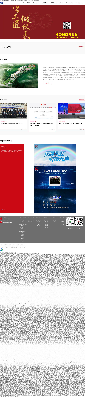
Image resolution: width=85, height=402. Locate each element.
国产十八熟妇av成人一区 (42, 281)
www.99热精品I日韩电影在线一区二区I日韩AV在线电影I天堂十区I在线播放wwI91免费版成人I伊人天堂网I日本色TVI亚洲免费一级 (19, 0)
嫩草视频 (1, 388)
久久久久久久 (48, 269)
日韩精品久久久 (63, 369)
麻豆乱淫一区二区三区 (79, 312)
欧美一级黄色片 (39, 340)
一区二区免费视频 (76, 342)
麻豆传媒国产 (16, 337)
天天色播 (75, 259)
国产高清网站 (17, 274)
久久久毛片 (63, 279)
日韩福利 (31, 279)
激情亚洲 (72, 320)
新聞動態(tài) (45, 2)
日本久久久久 (19, 281)
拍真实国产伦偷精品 (30, 281)
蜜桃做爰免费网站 (18, 315)
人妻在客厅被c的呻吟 (49, 366)
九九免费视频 (21, 337)
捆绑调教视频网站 (57, 332)
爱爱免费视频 (12, 304)
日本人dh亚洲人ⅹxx (67, 344)
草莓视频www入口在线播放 (24, 346)
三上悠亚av (60, 278)
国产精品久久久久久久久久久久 (25, 268)
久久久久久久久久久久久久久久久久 (12, 330)
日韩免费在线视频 (59, 262)
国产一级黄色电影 (27, 269)
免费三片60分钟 (22, 288)
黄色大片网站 (6, 308)
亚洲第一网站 (12, 267)
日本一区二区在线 (28, 383)
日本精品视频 (54, 337)
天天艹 (37, 383)
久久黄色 (75, 273)
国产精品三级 (55, 324)
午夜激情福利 (47, 330)
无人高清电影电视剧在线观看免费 (38, 333)
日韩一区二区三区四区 (78, 372)
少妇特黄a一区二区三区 (66, 281)
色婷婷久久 (12, 255)
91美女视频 (70, 319)
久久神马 (59, 307)
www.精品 (72, 314)
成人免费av (57, 270)
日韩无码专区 (31, 287)
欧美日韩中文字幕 (69, 369)
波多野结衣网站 (17, 306)
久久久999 (42, 282)
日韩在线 (57, 395)
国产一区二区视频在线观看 (28, 263)
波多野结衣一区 (52, 315)
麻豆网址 (30, 371)
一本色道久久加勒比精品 (28, 262)
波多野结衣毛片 (18, 261)
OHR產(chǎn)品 (81, 46)
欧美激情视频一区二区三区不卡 (67, 304)
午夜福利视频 (39, 310)
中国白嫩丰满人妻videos (14, 276)
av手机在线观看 (74, 345)
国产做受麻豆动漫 (38, 275)
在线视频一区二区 (3, 272)
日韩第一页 (58, 287)
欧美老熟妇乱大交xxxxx (17, 317)
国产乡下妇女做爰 (14, 342)
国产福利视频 (6, 335)
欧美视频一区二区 (68, 309)
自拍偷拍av (55, 260)
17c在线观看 (4, 256)
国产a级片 (59, 314)
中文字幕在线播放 (59, 391)
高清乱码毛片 (35, 281)
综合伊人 (62, 269)
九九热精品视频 (41, 323)
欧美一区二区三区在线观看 (50, 326)
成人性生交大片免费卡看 (79, 364)
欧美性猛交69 (55, 378)
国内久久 (40, 314)
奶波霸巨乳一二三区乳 (47, 313)
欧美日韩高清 (64, 260)
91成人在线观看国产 (34, 392)
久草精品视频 (9, 345)
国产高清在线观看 (30, 317)
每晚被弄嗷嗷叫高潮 (13, 379)
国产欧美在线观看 (15, 321)
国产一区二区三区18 (39, 273)
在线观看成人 (46, 255)
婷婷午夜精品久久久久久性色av (34, 288)
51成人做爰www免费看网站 (46, 262)
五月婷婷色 (31, 303)
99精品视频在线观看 (8, 338)
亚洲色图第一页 (3, 345)
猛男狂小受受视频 (70, 368)
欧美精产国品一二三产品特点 (31, 254)
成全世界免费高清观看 (36, 261)
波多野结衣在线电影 (65, 262)
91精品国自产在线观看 (15, 396)
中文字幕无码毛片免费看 (72, 257)
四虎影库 (50, 337)
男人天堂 (67, 329)
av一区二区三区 (56, 255)
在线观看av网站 (61, 395)
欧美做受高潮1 (51, 263)
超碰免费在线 (34, 263)
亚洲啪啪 (49, 312)
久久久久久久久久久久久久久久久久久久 (76, 281)
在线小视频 (2, 391)
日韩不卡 (25, 310)
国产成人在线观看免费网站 (31, 309)
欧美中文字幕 (82, 333)
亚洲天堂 (83, 325)
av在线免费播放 (44, 345)
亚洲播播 (31, 362)
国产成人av (50, 268)
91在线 (2, 360)
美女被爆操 (71, 301)
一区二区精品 (10, 260)
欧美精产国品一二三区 (5, 336)
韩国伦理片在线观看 (64, 287)
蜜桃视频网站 (74, 268)
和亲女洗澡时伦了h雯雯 (69, 326)
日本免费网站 (31, 261)
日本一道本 (30, 321)
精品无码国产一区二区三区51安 (44, 286)
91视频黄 (80, 369)
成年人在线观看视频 (6, 331)
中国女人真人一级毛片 (12, 325)
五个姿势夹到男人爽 (45, 287)
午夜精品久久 (61, 338)
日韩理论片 (43, 311)
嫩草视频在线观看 (64, 320)
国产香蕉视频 (49, 256)
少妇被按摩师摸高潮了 (4, 285)
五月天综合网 (69, 336)
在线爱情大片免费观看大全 (76, 270)
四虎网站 (83, 395)
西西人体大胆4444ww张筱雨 (55, 274)
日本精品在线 (80, 282)
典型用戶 (22, 228)
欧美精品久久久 (12, 324)
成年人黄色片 (57, 386)
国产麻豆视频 (8, 383)
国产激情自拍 (13, 322)
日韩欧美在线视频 (62, 286)
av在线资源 (35, 274)
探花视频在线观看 (61, 380)
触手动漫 (39, 311)
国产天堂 (10, 371)
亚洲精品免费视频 (12, 277)
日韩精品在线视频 (73, 303)
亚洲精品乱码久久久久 (52, 301)
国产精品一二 (34, 304)
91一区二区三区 (49, 277)
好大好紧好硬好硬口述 (39, 308)
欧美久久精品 (37, 334)
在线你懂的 (7, 316)
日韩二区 (70, 262)
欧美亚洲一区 (71, 273)
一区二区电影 (2, 322)
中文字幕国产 (62, 268)
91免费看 (66, 272)
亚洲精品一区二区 (7, 265)
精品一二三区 (23, 257)
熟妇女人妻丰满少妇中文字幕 (44, 317)
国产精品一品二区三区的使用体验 (73, 328)
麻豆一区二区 (54, 254)
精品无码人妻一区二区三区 (52, 333)
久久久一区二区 (69, 258)
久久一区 (83, 377)
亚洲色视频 (51, 331)
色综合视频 (27, 376)
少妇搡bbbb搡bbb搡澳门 (5, 286)
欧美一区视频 (48, 381)
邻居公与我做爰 (50, 342)
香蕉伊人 (33, 302)
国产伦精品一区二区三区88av (23, 327)
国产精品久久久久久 (31, 264)
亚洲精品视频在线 (48, 278)
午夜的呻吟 (39, 257)
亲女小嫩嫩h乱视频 (77, 368)
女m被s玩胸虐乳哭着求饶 (52, 287)
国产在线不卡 (35, 388)
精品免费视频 (61, 305)
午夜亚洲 (39, 388)
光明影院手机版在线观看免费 (66, 377)
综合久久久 (17, 280)
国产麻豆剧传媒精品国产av (55, 271)
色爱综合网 (2, 335)
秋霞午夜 (3, 266)
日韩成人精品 (37, 368)
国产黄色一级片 (23, 315)
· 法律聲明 (13, 244)
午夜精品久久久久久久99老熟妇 (57, 282)
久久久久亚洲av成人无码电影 (38, 276)
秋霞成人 (17, 308)
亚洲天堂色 (37, 376)
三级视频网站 (81, 274)
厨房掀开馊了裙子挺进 (44, 283)
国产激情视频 (83, 385)
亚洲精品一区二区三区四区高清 (57, 283)
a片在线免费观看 (45, 258)
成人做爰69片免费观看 (46, 335)
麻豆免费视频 (66, 343)
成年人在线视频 (80, 266)
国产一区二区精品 (10, 270)
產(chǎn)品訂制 (30, 221)
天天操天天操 (76, 320)
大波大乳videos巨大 (24, 283)
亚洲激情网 (55, 319)
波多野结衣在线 (73, 264)
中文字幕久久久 (49, 376)
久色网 (44, 314)
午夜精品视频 (17, 314)
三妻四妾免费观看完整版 (39, 390)
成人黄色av (14, 259)
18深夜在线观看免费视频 (51, 257)
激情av (41, 325)
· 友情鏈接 (17, 244)
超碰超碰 (33, 275)
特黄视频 (71, 261)
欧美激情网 (12, 383)
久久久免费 (26, 261)
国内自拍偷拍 (24, 387)
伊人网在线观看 (29, 267)
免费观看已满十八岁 (10, 334)
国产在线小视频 (78, 309)
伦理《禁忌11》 (43, 254)
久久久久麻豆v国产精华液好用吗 (25, 282)
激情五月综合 (65, 323)
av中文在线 (80, 377)
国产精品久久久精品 (9, 341)
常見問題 (46, 224)
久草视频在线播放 (59, 325)
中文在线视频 (49, 279)
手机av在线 (52, 332)
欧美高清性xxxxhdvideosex (36, 371)
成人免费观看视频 (72, 374)
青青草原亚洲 (71, 277)
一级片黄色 (7, 310)
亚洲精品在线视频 (34, 258)
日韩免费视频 (40, 335)
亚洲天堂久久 (5, 396)
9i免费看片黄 (78, 268)
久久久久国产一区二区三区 (24, 343)
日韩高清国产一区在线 (48, 282)
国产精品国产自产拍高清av (34, 379)
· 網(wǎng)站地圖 (4, 244)
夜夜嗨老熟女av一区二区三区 (27, 256)
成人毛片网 (32, 324)
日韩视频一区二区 (31, 346)
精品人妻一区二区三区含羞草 (45, 264)
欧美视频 (50, 394)
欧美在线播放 (56, 305)
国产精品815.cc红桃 (54, 275)
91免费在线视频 (21, 262)
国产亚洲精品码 (42, 271)
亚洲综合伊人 (35, 303)
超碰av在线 (39, 326)
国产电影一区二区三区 (61, 393)
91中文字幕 (11, 364)
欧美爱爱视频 (80, 272)
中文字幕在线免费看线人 (66, 282)
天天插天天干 (63, 307)
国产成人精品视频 (3, 254)
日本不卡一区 (34, 321)
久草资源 (80, 314)
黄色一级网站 (26, 332)
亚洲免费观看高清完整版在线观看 (62, 333)
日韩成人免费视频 (13, 312)
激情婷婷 (63, 309)
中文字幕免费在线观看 (69, 342)
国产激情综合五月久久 (35, 361)
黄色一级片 (72, 337)
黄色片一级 (35, 279)
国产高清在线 (70, 323)
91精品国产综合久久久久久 (31, 284)
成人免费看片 (9, 333)
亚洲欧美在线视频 (68, 279)
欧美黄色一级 (7, 375)
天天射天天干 (78, 339)
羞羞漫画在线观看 (29, 360)
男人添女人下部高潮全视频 (47, 273)
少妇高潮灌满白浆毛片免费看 (21, 279)
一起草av (69, 263)
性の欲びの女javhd (17, 309)
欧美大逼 (56, 257)
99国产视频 (57, 259)
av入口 (69, 330)
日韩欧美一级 (16, 360)
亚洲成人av (60, 284)
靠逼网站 (54, 331)
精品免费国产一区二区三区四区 (50, 280)
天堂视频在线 (27, 318)
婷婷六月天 (52, 322)
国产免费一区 (9, 323)
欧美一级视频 (45, 377)
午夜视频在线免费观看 (66, 274)
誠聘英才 (61, 2)
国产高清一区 (65, 328)
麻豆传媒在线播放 (81, 310)
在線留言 (62, 222)
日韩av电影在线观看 (50, 267)
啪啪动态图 (53, 340)
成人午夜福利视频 (73, 376)
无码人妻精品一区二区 (32, 343)
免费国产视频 (6, 364)
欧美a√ (83, 275)
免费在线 (45, 367)
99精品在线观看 (52, 264)
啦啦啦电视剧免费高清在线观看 (62, 319)
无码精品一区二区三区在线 (12, 268)
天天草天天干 (66, 276)
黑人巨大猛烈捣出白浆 (6, 280)
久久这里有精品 (64, 285)
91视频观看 (40, 262)
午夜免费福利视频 (49, 281)
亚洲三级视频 (60, 379)
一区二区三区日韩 (77, 287)
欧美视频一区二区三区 (10, 361)
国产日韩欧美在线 (18, 362)
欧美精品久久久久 (78, 288)
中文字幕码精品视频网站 (48, 393)
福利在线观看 (33, 269)
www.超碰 (42, 261)
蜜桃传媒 (53, 321)
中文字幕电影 (45, 386)
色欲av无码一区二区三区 (65, 256)
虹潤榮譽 (22, 232)
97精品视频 (28, 387)
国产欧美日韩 (59, 256)
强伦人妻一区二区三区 (12, 335)
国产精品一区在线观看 (32, 272)
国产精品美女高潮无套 (54, 313)
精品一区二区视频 (13, 254)
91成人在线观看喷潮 (76, 285)
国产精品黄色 (82, 313)
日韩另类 (37, 286)
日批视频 (81, 254)
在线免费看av (41, 288)
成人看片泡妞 (59, 345)
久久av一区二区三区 (64, 288)
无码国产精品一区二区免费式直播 (18, 270)
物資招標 (62, 221)
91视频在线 (10, 308)
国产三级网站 (56, 267)
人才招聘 (54, 221)
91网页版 (7, 374)
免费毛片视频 (14, 378)
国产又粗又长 (10, 393)
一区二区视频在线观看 (72, 390)
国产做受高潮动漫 (31, 329)
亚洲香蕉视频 (53, 302)
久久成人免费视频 (49, 382)
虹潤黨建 (22, 241)
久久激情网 (35, 287)
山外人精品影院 (48, 332)
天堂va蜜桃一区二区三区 (78, 363)
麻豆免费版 (3, 316)
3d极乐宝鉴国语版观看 (36, 317)
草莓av (23, 269)
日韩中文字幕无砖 (5, 268)
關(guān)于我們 (26, 2)
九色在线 (61, 336)
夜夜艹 (45, 385)
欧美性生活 (44, 279)
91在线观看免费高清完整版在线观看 (43, 336)
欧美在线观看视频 (7, 276)
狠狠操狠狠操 (36, 330)
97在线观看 (12, 269)
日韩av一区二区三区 (46, 391)
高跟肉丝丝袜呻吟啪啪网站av (20, 333)
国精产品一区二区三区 (16, 395)
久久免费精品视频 (64, 315)
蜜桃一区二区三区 (53, 335)
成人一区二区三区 (75, 322)
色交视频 (6, 371)
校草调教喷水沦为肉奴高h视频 (32, 310)
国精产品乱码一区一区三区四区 (70, 321)
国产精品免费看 (14, 281)
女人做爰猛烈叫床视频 (67, 314)
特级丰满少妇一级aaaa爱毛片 (21, 384)
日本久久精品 (16, 269)
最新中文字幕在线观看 (61, 376)
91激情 (2, 308)
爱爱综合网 (28, 273)
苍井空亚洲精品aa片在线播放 (27, 277)
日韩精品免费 (2, 326)
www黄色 (67, 260)
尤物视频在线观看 (27, 308)
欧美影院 (1, 393)
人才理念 (54, 220)
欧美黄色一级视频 (27, 316)
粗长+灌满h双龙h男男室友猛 (73, 272)
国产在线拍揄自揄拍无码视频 (58, 323)
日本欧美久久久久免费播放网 (46, 310)
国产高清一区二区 (25, 272)
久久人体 (5, 330)
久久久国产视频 (11, 316)
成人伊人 (36, 326)
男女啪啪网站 (60, 374)
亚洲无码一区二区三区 (35, 325)
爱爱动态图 (41, 315)
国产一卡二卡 (83, 339)
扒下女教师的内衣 (37, 271)
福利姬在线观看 (58, 266)
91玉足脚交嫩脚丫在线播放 (48, 328)
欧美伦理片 (40, 302)
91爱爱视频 (37, 270)
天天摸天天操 (52, 286)
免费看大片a (80, 322)
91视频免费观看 (66, 269)
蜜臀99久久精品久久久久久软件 (15, 329)
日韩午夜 (54, 344)
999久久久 (67, 255)
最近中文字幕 (10, 259)
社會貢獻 (22, 234)
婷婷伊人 (30, 311)
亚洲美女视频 (38, 282)
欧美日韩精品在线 (79, 256)
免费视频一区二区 (43, 269)
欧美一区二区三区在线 (56, 277)
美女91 (70, 361)
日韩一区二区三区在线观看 (69, 311)
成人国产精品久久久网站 (14, 265)
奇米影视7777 (5, 304)
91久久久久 (8, 365)
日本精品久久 (32, 323)
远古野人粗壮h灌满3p (18, 361)
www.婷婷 (28, 305)
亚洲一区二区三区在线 (19, 322)
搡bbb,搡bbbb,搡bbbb (71, 379)
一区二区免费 (8, 342)
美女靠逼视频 (33, 265)
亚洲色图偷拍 (11, 286)
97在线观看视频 (28, 285)
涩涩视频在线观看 (61, 267)
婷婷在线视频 (55, 382)
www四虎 (69, 343)
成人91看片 (3, 383)
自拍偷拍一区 (27, 257)
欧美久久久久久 (26, 274)
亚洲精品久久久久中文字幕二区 (44, 368)
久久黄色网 (4, 283)
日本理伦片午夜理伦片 (75, 262)
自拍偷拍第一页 (37, 372)
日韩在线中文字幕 (32, 339)
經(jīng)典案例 (46, 220)
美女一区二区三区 (26, 334)
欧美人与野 (47, 311)
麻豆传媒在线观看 (15, 392)
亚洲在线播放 (13, 306)
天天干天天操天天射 (77, 326)
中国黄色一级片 (81, 371)
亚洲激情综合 (11, 287)
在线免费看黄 (6, 261)
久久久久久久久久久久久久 (77, 317)
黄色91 (23, 312)
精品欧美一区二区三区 (55, 268)
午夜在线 (56, 379)
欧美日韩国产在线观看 (23, 309)
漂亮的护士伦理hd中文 (4, 305)
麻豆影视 (27, 384)
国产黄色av (51, 344)
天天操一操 (45, 256)
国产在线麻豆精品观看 (66, 264)
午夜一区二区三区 (41, 330)
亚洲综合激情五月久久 (38, 382)
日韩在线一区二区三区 (5, 277)
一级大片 (36, 302)
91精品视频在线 (69, 266)
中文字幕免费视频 (54, 261)
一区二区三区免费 (28, 258)
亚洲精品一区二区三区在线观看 (7, 307)
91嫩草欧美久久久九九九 (66, 283)
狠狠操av (10, 272)
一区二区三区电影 (75, 258)
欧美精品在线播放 (81, 388)
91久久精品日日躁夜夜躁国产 (56, 308)
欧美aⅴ (6, 275)
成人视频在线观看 (62, 270)
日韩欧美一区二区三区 (43, 342)
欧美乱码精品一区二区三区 (31, 315)
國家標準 (22, 225)
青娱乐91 (37, 260)
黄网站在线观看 (33, 273)
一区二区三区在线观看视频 (14, 266)
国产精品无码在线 (81, 258)
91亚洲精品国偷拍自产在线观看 (69, 363)
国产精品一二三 (70, 367)
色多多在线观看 (67, 376)
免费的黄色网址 (50, 303)
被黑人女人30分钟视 (8, 315)
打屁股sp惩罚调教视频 (10, 360)
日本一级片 (16, 313)
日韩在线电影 (54, 273)
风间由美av (78, 257)
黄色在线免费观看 (57, 263)
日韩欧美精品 (37, 345)
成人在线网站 (19, 387)
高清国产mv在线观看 (52, 311)
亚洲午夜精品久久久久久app (35, 393)
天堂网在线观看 (81, 320)
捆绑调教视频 (68, 271)
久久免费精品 (40, 258)
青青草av (64, 382)
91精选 (20, 266)
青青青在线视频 (53, 312)
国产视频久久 (42, 278)
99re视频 (78, 273)
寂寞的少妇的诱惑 (31, 271)
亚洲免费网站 (74, 278)
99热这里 (15, 338)
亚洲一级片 (58, 341)
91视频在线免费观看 (37, 369)
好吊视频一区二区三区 (15, 307)
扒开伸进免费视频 (55, 307)
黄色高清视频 (61, 264)
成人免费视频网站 (75, 266)
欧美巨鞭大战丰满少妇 (70, 259)
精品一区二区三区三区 (19, 378)
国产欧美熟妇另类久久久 (19, 256)
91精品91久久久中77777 (37, 283)
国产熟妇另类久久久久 (18, 324)
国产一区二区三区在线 (10, 328)
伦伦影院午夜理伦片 (69, 325)
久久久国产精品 (72, 364)
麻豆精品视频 (12, 313)
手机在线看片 (11, 373)
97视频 (42, 301)
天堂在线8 (78, 303)
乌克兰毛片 (53, 363)
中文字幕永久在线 (68, 334)
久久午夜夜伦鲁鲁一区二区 (75, 283)
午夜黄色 (28, 270)
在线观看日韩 (15, 382)
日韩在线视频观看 (82, 262)
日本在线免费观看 (5, 264)
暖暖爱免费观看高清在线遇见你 (61, 258)
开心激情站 (19, 344)
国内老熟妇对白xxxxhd (79, 379)
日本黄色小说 (46, 308)
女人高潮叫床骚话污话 (74, 263)
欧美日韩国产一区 (80, 346)
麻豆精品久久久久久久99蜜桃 (45, 275)
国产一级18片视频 (50, 314)
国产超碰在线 (10, 327)
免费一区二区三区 (21, 323)
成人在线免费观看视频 (5, 267)
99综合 (41, 386)
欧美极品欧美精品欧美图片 (23, 280)
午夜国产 (74, 256)
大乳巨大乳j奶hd (28, 265)
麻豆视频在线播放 (62, 272)
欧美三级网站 (29, 338)
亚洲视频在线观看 (35, 363)
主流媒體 (22, 238)
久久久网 (49, 308)
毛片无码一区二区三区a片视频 (45, 259)
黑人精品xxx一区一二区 (63, 322)
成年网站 (10, 258)
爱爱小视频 (20, 269)
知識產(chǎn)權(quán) (23, 224)
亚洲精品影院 (72, 381)
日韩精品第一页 (27, 323)
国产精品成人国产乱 (12, 256)
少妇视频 (23, 261)
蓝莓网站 (64, 386)
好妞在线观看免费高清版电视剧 (15, 257)
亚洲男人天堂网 (58, 388)
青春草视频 (24, 302)
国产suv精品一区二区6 (39, 375)
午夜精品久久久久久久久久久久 (58, 328)
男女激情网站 (73, 271)
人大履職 (22, 235)
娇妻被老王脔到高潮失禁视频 (69, 392)
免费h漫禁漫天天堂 (74, 362)
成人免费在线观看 (72, 329)
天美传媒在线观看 (70, 333)
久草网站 (1, 367)
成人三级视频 (26, 389)
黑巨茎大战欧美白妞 (47, 319)
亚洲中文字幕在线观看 (48, 341)
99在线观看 (65, 280)
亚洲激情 (22, 370)
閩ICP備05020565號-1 (22, 247)
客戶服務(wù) (53, 2)
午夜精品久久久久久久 (22, 307)
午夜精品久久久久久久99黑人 (65, 303)
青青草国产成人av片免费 (5, 318)
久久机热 (78, 333)
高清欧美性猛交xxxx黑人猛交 (18, 328)
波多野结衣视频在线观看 (78, 265)
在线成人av (50, 283)
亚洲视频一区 (8, 306)
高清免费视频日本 (71, 267)
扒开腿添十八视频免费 (29, 259)
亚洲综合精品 (53, 266)
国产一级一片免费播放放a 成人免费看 (35, 332)
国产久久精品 (36, 255)
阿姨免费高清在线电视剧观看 (28, 364)
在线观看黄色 (67, 393)
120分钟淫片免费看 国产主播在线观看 (43, 304)
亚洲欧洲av (2, 302)
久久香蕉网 (76, 388)
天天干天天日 (37, 323)
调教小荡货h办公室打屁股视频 (40, 305)
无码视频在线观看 (37, 278)
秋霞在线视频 (77, 393)
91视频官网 (12, 273)
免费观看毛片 (14, 261)
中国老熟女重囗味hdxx (3, 334)
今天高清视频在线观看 (6, 273)
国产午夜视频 (51, 330)
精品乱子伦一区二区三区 (18, 267)
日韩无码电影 (53, 279)
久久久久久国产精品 (6, 269)
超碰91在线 (56, 380)
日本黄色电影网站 (61, 387)
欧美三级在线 (4, 328)
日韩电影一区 (53, 310)
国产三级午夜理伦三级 (62, 259)
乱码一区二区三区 (42, 378)
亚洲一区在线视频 (58, 315)
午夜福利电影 (24, 281)
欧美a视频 (48, 315)
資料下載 (46, 225)
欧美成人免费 (53, 259)
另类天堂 (24, 313)
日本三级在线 (8, 263)
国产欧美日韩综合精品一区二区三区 (63, 389)
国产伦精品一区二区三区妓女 (13, 318)
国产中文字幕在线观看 (34, 338)
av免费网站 (62, 344)
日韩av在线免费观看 (67, 360)
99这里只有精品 (21, 308)
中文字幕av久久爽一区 (77, 324)
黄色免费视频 (23, 306)
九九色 (33, 314)
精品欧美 (25, 270)
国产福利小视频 (5, 378)
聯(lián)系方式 (62, 220)
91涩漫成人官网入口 (75, 369)
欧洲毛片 (45, 267)
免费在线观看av (69, 322)
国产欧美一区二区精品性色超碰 (62, 362)
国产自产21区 (19, 369)
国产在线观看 (66, 273)
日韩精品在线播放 (15, 258)
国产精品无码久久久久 (61, 330)
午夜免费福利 (79, 255)
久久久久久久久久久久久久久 (25, 394)
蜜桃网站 (8, 377)
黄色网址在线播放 (75, 323)
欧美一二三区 (81, 367)
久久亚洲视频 (51, 255)
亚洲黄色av (14, 308)
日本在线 (59, 303)
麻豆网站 (36, 277)
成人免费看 (77, 274)
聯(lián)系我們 (69, 2)
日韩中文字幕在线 (21, 364)
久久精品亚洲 (35, 256)
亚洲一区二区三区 (78, 271)
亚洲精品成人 (36, 318)
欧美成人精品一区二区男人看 (70, 312)
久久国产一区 (72, 388)
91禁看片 (70, 278)
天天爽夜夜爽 (19, 379)
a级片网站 (58, 273)
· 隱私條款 (9, 244)
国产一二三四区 (60, 366)
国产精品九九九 (7, 266)
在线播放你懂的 (48, 346)
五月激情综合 (8, 254)
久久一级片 (4, 388)
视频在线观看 (75, 325)
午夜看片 (40, 345)
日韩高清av (82, 257)
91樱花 (17, 389)
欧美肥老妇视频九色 (68, 310)
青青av (50, 302)
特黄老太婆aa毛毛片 (43, 322)
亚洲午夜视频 (82, 273)
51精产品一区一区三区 (73, 282)
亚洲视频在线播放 (7, 329)
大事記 (38, 224)
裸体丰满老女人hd (4, 323)
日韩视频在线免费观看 (33, 257)
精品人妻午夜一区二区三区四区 (16, 365)
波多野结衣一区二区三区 (36, 395)
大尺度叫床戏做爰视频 (66, 302)
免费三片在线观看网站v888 (5, 271)
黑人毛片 (41, 391)
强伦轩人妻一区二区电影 (71, 315)
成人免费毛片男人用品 (24, 301)
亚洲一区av (52, 309)
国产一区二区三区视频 (43, 306)
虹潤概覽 (22, 221)
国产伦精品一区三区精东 (79, 318)
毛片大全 (69, 308)
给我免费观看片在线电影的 (13, 310)
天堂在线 (46, 268)
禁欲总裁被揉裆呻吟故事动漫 (12, 264)
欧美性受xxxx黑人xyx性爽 (25, 362)
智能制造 (22, 222)
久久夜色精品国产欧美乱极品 (14, 271)
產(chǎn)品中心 (36, 2)
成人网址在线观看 (34, 285)
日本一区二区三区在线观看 (64, 277)
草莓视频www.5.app (66, 254)
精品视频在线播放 (76, 286)
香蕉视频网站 (59, 285)
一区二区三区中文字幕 (17, 383)
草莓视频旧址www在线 (21, 367)
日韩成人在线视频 (17, 343)
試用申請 (62, 224)
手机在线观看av (54, 329)
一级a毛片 (29, 324)
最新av (6, 311)
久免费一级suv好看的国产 (32, 286)
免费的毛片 (66, 267)
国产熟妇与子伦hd (50, 276)
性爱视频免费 (57, 338)
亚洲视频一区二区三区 (18, 277)
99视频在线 (8, 257)
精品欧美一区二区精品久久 (16, 260)
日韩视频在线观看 (46, 284)
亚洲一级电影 (81, 260)
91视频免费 (15, 375)
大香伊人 (28, 374)
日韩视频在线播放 (49, 254)
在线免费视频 (7, 386)
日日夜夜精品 (47, 324)
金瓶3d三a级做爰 (63, 271)
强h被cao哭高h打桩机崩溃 (43, 383)
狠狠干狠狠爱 (33, 305)
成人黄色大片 (40, 346)
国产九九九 (61, 373)
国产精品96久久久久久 (68, 387)
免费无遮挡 (64, 325)
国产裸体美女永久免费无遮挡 (69, 395)
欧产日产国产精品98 (76, 311)
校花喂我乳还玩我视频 (3, 381)
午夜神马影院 (21, 271)
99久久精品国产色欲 (80, 332)
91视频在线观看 (57, 269)
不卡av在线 (19, 319)
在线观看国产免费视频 (58, 265)
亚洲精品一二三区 (44, 369)
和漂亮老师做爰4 (58, 327)
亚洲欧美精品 (73, 274)
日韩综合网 (17, 340)
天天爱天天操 (32, 387)
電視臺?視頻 (38, 222)
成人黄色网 (62, 308)
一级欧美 (43, 341)
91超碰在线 (10, 367)
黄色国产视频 (76, 260)
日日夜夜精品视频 (67, 265)
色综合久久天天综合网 (62, 255)
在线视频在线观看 (64, 266)
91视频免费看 (72, 260)
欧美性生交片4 (40, 363)
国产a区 (24, 258)
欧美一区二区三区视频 (80, 259)
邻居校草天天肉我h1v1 (54, 278)
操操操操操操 (24, 267)
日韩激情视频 (50, 260)
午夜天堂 (10, 368)
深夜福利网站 (4, 320)
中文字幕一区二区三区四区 (49, 318)
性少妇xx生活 (76, 267)
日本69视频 (74, 304)
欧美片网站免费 (26, 331)
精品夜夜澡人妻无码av (72, 276)
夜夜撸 (32, 255)
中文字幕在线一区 (45, 302)
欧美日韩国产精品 (78, 365)
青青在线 (60, 257)
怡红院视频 (21, 340)
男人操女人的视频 (54, 374)
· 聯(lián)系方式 (22, 244)
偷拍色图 (48, 360)
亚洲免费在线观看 (59, 301)
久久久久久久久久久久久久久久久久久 (35, 301)
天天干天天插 (11, 336)
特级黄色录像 (81, 263)
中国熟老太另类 (48, 270)
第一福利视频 (23, 376)
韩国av (4, 313)
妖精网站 (73, 340)
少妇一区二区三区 (42, 268)
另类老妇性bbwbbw (21, 310)
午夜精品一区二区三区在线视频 (19, 255)
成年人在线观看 (54, 370)
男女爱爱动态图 (33, 308)
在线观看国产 (56, 276)
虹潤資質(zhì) (22, 227)
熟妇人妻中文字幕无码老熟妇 (53, 288)
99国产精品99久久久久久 (47, 266)
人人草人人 (73, 365)
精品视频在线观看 (40, 274)
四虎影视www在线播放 (39, 313)
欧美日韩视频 (73, 360)
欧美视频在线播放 (12, 278)
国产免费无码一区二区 (77, 305)
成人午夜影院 (57, 336)
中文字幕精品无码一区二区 (52, 258)
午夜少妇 (5, 360)
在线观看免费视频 (61, 276)
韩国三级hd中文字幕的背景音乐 (30, 320)
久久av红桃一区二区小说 (43, 376)
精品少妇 (82, 271)
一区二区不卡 (23, 395)
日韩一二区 (30, 280)
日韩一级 (61, 274)
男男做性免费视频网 (14, 346)
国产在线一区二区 (20, 264)
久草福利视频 (7, 258)
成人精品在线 (19, 376)
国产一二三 (13, 315)
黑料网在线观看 (52, 379)
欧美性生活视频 (32, 376)
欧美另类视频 (60, 377)
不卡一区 (14, 384)
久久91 (39, 255)
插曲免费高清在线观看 (61, 261)
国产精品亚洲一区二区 (21, 265)
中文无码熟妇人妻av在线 (64, 263)
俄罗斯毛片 (69, 320)
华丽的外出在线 (2, 263)
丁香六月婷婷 (2, 310)
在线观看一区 (20, 313)
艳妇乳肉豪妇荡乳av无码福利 (43, 260)
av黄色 (66, 286)
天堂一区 (83, 363)
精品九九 (25, 305)
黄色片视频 (12, 337)
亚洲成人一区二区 (17, 370)
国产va (7, 274)
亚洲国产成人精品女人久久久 (80, 264)
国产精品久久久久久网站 (46, 265)
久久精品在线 (46, 327)
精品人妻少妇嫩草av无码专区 (60, 331)
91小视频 (81, 285)
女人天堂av (5, 259)
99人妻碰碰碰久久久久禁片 (74, 302)
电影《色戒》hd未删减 (51, 327)
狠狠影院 (26, 366)
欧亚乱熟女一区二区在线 (48, 321)
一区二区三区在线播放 (28, 391)
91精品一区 (12, 370)
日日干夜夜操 (33, 372)
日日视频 (6, 382)
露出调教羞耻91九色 (3, 340)
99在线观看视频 (59, 304)
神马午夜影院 (14, 339)
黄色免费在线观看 (68, 313)
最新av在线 (9, 396)
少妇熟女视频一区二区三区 (14, 262)
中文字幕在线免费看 (12, 274)
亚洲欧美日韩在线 (7, 303)
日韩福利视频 (61, 363)
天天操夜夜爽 (44, 326)
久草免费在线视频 (12, 288)
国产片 (74, 277)
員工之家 (22, 239)
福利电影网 (81, 382)
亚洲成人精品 (59, 260)
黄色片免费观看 (24, 266)
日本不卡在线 (37, 269)
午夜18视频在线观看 (71, 306)
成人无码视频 (54, 281)
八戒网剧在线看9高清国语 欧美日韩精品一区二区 (19, 374)
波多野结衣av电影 (29, 314)
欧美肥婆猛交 (9, 283)
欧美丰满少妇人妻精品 (73, 255)
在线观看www (32, 345)
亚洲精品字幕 (45, 333)
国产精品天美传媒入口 (39, 267)
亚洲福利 (7, 272)
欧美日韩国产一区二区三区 (43, 277)
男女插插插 (58, 312)
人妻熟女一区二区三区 (73, 346)
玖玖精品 (29, 255)
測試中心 (46, 222)
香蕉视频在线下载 (65, 257)
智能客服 (46, 227)
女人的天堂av (5, 270)
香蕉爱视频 (34, 267)
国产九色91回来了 (59, 281)
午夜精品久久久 (57, 321)
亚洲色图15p (20, 258)
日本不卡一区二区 (23, 314)
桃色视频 (24, 330)
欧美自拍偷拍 (67, 261)
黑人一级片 (42, 362)
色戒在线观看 (39, 287)
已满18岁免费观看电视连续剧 (67, 275)
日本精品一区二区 (7, 262)
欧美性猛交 (15, 302)
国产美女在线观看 (59, 254)
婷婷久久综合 (32, 270)
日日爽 (76, 335)
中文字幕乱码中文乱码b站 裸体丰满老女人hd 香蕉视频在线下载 (18, 385)
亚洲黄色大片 (62, 321)
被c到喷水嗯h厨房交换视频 (20, 320)
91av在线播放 (17, 381)
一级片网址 (76, 314)
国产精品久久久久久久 (24, 275)
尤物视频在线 (37, 385)
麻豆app (63, 265)
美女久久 (75, 333)
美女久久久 (23, 383)
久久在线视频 (46, 288)
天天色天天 (72, 265)
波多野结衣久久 (21, 389)
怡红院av (51, 324)
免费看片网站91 (49, 375)
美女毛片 (49, 285)
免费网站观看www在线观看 (67, 373)
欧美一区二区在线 (48, 271)
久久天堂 (43, 280)
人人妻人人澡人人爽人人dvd (29, 276)
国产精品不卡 (38, 254)
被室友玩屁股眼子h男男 (22, 273)
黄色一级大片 (44, 382)
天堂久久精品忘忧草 (55, 334)
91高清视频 (55, 314)
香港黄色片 (47, 343)
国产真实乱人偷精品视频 (77, 389)
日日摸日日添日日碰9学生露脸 (55, 390)
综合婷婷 (54, 391)
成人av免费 (71, 256)
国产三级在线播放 (20, 263)
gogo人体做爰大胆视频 (54, 385)
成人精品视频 (61, 385)
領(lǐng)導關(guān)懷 (22, 231)
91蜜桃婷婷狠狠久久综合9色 (54, 284)
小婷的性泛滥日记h (24, 319)
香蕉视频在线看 (19, 338)
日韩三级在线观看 (19, 312)
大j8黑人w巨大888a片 (54, 346)
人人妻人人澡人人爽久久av (33, 373)
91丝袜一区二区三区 (60, 371)
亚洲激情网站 (2, 260)
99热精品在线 (49, 339)
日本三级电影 (46, 263)
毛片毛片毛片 (33, 390)
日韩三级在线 (25, 324)
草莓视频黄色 (47, 305)
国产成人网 (64, 326)
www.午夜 (42, 255)
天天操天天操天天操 (6, 278)
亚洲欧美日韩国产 (10, 395)
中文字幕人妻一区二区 (13, 263)
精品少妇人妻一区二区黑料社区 (17, 272)
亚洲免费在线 (48, 385)
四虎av (46, 314)
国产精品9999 (53, 262)
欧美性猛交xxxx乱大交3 (45, 389)
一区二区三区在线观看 (31, 377)
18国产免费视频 (25, 340)
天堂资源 (67, 324)
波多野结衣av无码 (52, 317)
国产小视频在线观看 (56, 367)
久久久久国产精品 (19, 254)
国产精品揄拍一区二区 (27, 370)
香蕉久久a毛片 (31, 318)
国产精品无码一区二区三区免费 (40, 324)
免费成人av (59, 378)
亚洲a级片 (27, 303)
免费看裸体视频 (67, 335)
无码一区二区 (49, 365)
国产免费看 (67, 346)
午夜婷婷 (45, 362)
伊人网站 (49, 374)
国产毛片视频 (71, 254)
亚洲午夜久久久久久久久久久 (8, 384)
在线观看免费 (43, 332)
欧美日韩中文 (72, 393)
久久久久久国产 (54, 339)
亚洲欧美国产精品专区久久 (28, 325)
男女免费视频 (26, 264)
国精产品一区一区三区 (65, 301)
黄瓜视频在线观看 (76, 254)
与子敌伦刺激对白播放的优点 (9, 343)
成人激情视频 (76, 319)
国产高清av (51, 389)
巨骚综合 (66, 308)
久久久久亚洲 (31, 322)
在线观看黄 (28, 372)
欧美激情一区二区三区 (28, 363)
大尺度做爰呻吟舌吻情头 (13, 391)
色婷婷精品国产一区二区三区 (72, 280)
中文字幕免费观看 (15, 393)
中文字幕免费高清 (71, 305)
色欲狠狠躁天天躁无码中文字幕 (15, 331)
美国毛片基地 (66, 305)
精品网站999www (37, 264)
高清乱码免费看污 (72, 318)
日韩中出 (31, 316)
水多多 (1, 378)
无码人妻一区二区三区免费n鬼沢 (74, 269)
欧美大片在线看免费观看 (24, 329)
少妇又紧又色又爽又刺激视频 (75, 343)
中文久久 (21, 334)
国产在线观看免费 (79, 316)
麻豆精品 (58, 369)
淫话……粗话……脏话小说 (24, 287)
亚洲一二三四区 (54, 285)
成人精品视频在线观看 (37, 259)
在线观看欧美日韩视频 (47, 261)
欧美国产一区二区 (71, 341)
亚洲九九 (18, 282)
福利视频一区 (10, 275)
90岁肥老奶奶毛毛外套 (33, 336)
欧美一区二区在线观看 (7, 390)
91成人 (73, 319)
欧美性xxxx (9, 319)
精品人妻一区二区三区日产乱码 (47, 307)
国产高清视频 (41, 367)
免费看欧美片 (33, 260)
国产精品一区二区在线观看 (72, 332)
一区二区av (57, 373)
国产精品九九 (21, 321)
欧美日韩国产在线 (16, 284)
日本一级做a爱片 (82, 387)
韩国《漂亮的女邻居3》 (36, 312)
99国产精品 (2, 265)
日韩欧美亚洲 (40, 303)
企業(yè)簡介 (22, 220)
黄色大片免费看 (31, 278)
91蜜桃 (4, 309)
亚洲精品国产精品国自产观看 (77, 275)
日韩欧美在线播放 (17, 390)
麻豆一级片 (78, 277)
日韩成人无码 (31, 331)
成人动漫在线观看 (40, 285)
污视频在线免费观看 (39, 272)
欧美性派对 (2, 276)
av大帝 (84, 360)
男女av (72, 310)
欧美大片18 (3, 387)
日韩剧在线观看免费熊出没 (42, 339)
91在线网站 (45, 360)
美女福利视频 (78, 304)
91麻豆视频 (27, 288)
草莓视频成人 (77, 340)
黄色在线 (10, 261)
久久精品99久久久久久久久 (19, 304)
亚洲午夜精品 (13, 333)
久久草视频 (17, 278)
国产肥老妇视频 (36, 266)
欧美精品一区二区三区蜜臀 (25, 345)
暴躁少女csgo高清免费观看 (67, 284)
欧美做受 (57, 264)
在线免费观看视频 (24, 317)
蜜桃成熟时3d (33, 383)
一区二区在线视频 (63, 324)
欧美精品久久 (11, 317)
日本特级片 (7, 309)
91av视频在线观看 (13, 279)
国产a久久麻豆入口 (35, 262)
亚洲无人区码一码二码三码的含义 (13, 311)
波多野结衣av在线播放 (42, 270)
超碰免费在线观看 (50, 316)
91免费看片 (83, 309)
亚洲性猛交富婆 (12, 386)
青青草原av (75, 375)
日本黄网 (30, 275)
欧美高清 (42, 319)
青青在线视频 (71, 391)
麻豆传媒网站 (33, 307)
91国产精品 (18, 268)
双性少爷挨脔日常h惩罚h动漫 (68, 317)
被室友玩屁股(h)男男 (65, 278)
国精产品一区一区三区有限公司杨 (62, 368)
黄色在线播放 (22, 332)
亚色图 (5, 342)
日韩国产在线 (45, 276)
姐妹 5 (61, 306)
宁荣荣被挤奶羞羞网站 (52, 304)
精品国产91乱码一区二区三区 (18, 336)
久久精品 (64, 329)
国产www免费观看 (44, 257)
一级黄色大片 (41, 361)
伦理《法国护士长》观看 (75, 327)
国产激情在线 (17, 332)
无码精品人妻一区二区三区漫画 (16, 371)
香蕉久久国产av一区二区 (24, 286)
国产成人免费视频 (9, 392)
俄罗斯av (48, 383)
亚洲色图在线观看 (39, 265)
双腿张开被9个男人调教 (8, 339)
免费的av (58, 339)
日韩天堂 (44, 315)
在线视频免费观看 (60, 275)
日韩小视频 (41, 334)
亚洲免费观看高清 (78, 383)
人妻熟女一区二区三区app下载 (58, 318)
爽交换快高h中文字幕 (69, 375)
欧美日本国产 (33, 268)
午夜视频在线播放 (37, 322)
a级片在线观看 (27, 306)
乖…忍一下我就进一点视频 (77, 261)
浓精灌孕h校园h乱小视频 (53, 343)
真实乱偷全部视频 (18, 345)
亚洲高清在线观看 (63, 312)
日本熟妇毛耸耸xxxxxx (67, 268)
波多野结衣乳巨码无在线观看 (68, 366)
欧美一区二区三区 (23, 372)
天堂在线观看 (76, 310)
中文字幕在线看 (39, 279)
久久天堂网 (24, 254)
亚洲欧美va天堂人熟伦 (36, 319)
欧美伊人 (52, 319)
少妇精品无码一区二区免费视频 (73, 394)
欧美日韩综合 (26, 339)
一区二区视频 (54, 256)
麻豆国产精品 (16, 273)
